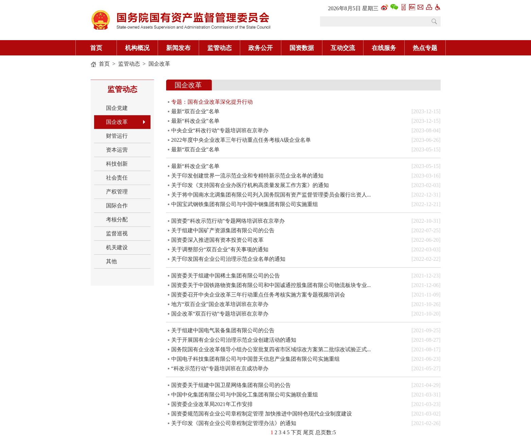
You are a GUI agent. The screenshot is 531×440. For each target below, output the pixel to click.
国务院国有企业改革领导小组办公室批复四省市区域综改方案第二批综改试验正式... (271, 349)
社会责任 (117, 178)
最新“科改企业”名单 (195, 121)
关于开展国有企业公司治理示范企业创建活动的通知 (233, 340)
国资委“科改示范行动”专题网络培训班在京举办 (228, 221)
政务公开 (260, 48)
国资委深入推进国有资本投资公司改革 (217, 240)
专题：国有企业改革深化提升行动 (212, 102)
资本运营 (117, 150)
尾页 (308, 432)
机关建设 (117, 247)
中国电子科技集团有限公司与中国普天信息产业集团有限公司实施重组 (255, 359)
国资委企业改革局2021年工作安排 (212, 404)
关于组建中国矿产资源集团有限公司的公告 (223, 230)
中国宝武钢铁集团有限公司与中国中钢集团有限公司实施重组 (244, 204)
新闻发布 (178, 48)
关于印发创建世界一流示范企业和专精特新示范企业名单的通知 (247, 176)
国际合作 (117, 205)
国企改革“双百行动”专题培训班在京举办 (219, 314)
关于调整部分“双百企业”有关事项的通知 (219, 249)
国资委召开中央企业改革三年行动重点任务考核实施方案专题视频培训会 (258, 295)
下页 (296, 432)
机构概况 (137, 48)
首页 (96, 48)
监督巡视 (117, 233)
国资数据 (301, 48)
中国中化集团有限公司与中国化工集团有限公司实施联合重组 (244, 394)
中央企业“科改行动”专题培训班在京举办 (219, 130)
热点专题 (425, 48)
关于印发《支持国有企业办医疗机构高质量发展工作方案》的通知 (250, 185)
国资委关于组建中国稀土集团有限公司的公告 (225, 275)
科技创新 (117, 164)
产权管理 (117, 191)
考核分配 (117, 219)
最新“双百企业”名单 (195, 111)
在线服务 (384, 48)
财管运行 (117, 136)
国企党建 (117, 108)
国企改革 (159, 64)
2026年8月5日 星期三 (353, 8)
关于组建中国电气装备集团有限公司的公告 (223, 330)
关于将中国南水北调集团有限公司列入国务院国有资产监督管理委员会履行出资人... (271, 195)
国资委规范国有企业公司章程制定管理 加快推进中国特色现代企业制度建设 (261, 414)
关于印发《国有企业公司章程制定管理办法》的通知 (233, 423)
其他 (111, 261)
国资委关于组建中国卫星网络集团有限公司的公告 (231, 385)
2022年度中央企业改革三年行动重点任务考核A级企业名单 (241, 140)
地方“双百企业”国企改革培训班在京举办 (219, 304)
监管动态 (219, 48)
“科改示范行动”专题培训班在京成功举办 (219, 368)
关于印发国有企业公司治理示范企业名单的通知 (228, 259)
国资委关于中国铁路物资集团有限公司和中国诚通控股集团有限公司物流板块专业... (271, 285)
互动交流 (343, 48)
